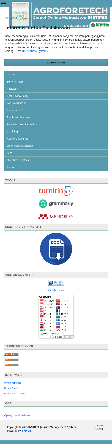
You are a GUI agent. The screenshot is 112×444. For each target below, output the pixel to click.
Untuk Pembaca (12, 382)
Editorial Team (15, 81)
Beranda (11, 18)
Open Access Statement (20, 145)
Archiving (12, 131)
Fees (9, 153)
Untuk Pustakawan (14, 393)
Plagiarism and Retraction (22, 124)
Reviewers (13, 88)
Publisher (12, 167)
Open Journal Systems (35, 51)
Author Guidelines (17, 138)
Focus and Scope (16, 103)
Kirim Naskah (56, 62)
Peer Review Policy (17, 95)
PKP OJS (27, 430)
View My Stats (56, 290)
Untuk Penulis (11, 388)
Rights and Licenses (18, 117)
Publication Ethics (17, 110)
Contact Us (13, 74)
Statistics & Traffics (18, 160)
